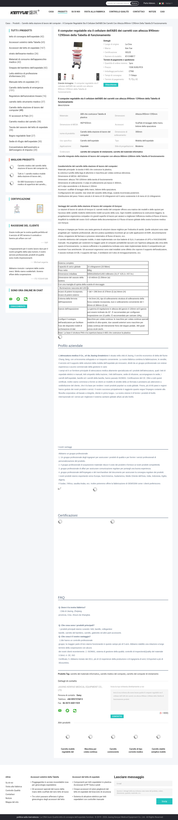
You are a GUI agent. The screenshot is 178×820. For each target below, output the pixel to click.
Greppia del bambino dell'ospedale (26, 67)
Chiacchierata (110, 85)
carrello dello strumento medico (24, 101)
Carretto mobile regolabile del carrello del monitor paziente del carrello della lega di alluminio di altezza (68, 750)
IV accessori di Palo (19, 116)
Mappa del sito (12, 802)
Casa (51, 12)
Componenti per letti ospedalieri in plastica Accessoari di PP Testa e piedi (92, 783)
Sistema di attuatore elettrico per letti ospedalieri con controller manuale (90, 797)
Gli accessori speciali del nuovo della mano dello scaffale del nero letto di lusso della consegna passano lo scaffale (50, 791)
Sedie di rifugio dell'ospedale (23, 141)
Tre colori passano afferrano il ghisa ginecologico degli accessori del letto (48, 797)
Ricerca (134, 3)
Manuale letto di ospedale (21, 82)
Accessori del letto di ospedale (24, 48)
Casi (162, 12)
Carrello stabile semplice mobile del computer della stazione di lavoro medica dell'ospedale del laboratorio (158, 750)
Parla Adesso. (149, 3)
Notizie (152, 12)
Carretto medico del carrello (22, 121)
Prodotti (62, 12)
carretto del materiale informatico (84, 674)
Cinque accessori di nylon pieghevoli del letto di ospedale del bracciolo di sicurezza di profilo (92, 791)
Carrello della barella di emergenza (26, 87)
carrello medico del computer (113, 674)
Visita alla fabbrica (94, 12)
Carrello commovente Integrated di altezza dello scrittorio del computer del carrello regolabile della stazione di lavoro (113, 750)
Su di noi (75, 12)
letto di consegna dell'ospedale (24, 36)
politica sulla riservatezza (28, 817)
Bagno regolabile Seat (20, 135)
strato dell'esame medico (21, 53)
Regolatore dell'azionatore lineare (25, 96)
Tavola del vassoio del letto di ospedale (28, 127)
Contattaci (139, 12)
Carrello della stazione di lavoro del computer (41, 23)
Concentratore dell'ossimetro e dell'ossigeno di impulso (24, 148)
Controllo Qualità (119, 12)
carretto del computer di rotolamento (142, 674)
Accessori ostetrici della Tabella (24, 42)
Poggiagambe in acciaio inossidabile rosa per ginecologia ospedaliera (50, 783)
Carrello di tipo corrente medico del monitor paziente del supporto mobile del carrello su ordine (136, 750)
